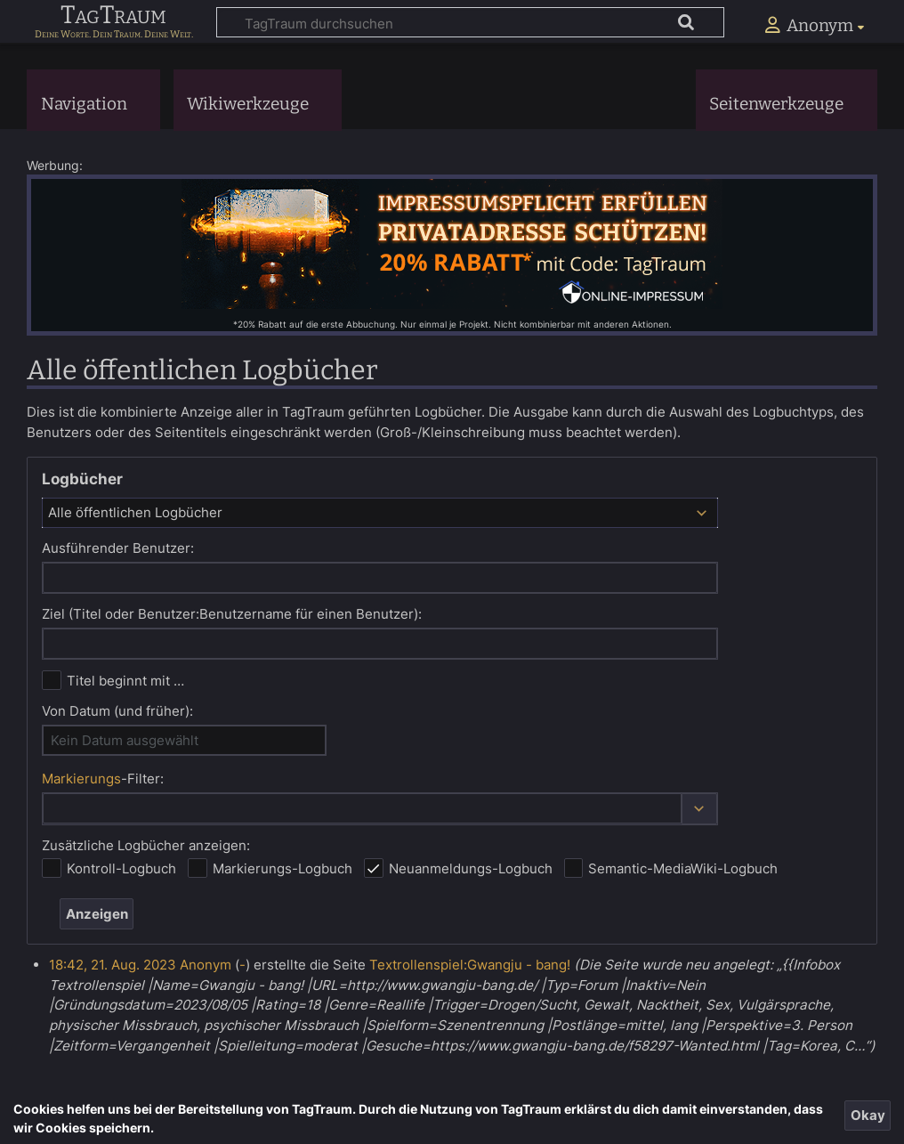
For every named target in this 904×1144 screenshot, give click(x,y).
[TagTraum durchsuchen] (470, 22)
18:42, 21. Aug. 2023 (112, 964)
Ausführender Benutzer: (118, 548)
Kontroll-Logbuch (121, 868)
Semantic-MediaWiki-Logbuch (683, 868)
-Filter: (103, 778)
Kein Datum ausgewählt (124, 740)
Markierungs (81, 778)
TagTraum (113, 16)
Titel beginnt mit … (125, 680)
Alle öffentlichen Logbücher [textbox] (135, 512)
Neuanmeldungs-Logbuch (471, 868)
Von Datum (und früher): (117, 710)
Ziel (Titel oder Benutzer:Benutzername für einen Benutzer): (232, 613)
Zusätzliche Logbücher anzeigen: (146, 845)
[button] (699, 808)
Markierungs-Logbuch (282, 868)
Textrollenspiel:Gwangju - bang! (469, 964)
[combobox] (380, 513)
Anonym (205, 964)
